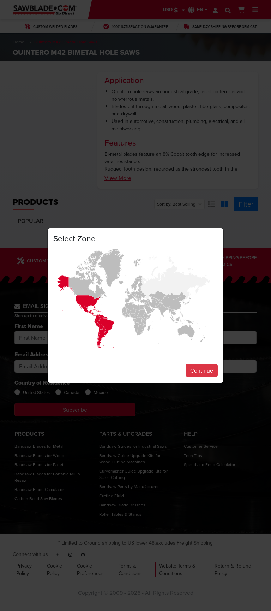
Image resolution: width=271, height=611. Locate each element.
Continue (201, 370)
